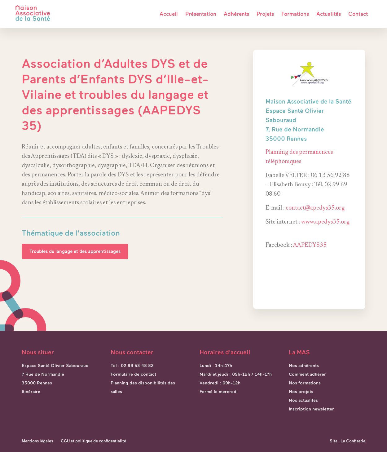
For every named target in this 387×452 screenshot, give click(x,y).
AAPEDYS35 (310, 245)
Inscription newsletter (311, 409)
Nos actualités (303, 400)
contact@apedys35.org (315, 208)
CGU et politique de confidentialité (93, 441)
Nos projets (301, 391)
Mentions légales (37, 441)
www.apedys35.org (325, 222)
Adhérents (236, 14)
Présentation (200, 14)
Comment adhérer (307, 374)
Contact (358, 14)
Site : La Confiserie (347, 441)
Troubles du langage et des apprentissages (75, 251)
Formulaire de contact (133, 374)
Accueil (169, 14)
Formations (295, 14)
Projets (265, 14)
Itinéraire (31, 391)
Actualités (328, 14)
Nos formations (305, 383)
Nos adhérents (304, 365)
